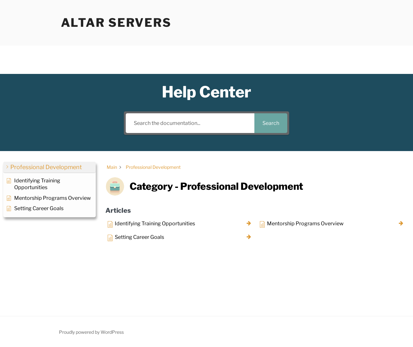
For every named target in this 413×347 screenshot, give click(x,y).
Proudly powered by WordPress (91, 332)
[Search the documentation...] (190, 123)
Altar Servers (116, 22)
